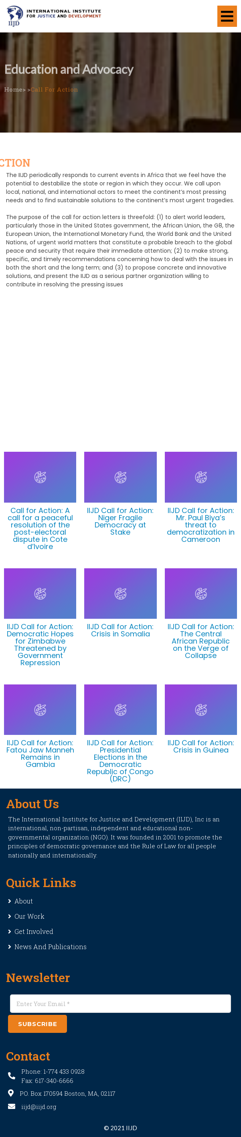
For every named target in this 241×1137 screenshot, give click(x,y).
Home (13, 83)
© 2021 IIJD (120, 1127)
